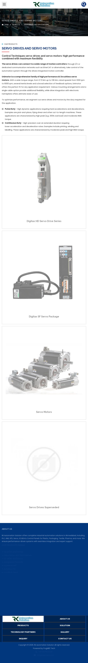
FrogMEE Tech (49, 648)
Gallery (65, 632)
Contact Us (65, 638)
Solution (65, 625)
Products (16, 25)
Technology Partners (23, 632)
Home (5, 25)
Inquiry (23, 638)
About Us (65, 618)
